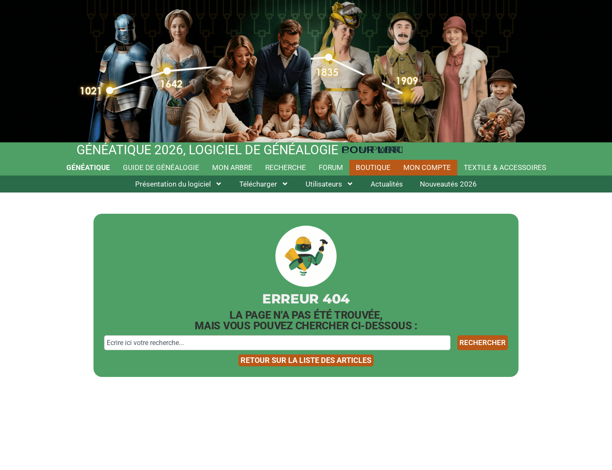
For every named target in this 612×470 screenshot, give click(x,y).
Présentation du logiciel (178, 184)
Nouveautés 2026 (448, 184)
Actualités (387, 184)
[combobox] (277, 343)
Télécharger (264, 184)
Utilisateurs (330, 184)
